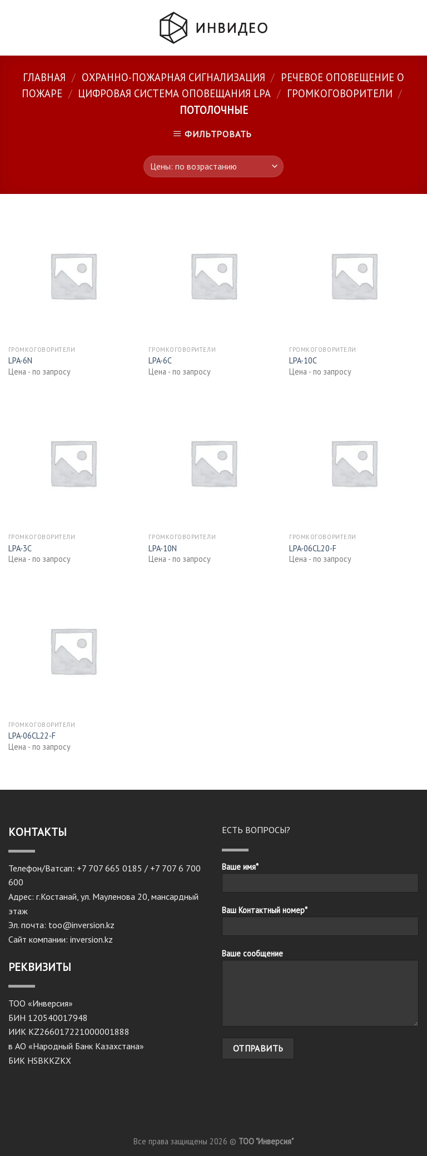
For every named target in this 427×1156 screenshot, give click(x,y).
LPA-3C (20, 549)
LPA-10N (162, 549)
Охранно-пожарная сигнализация (173, 77)
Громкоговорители (340, 93)
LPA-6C (160, 361)
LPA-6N (20, 361)
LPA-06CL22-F (32, 736)
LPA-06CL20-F (312, 549)
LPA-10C (303, 361)
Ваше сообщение (320, 991)
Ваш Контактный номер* (320, 924)
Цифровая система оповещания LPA (174, 93)
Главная (44, 77)
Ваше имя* (320, 880)
